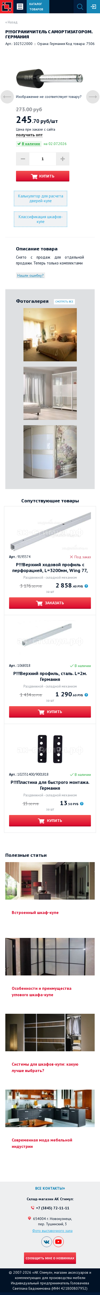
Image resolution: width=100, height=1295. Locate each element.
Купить (46, 176)
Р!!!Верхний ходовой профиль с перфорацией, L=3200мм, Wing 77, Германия (50, 567)
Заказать (54, 603)
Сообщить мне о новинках (50, 1258)
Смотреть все (64, 301)
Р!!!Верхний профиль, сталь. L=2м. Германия (50, 676)
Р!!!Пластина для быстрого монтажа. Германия (50, 785)
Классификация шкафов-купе (41, 219)
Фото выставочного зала (52, 1230)
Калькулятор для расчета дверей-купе (40, 198)
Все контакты (49, 1188)
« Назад (11, 22)
